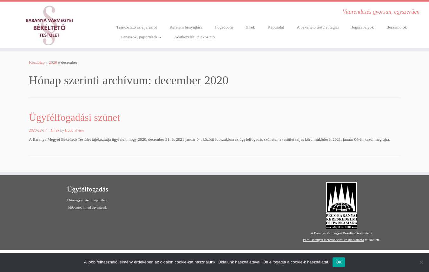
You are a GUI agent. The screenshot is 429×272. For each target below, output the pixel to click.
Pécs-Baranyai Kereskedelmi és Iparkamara (333, 240)
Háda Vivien (74, 130)
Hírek (250, 27)
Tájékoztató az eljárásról (136, 27)
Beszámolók (396, 27)
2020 (53, 62)
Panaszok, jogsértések (141, 37)
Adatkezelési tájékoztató (194, 37)
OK (339, 262)
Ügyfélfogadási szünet (74, 117)
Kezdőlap (37, 62)
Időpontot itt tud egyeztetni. (87, 207)
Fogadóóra (224, 27)
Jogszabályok (363, 27)
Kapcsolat (275, 27)
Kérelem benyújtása (185, 27)
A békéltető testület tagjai (318, 27)
